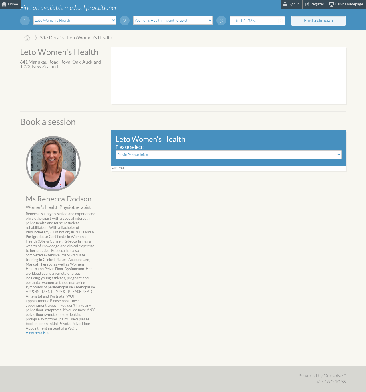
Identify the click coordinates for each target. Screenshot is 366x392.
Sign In (294, 4)
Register (317, 4)
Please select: (130, 147)
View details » (37, 333)
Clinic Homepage (349, 4)
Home (13, 4)
